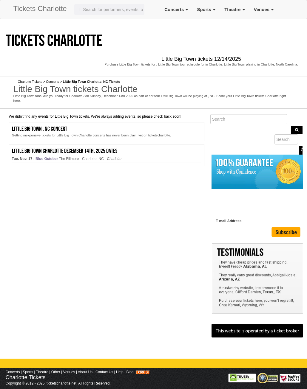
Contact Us (104, 372)
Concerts (176, 9)
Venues (264, 9)
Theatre (234, 9)
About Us (85, 372)
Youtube (159, 70)
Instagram (203, 70)
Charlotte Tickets (30, 81)
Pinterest (180, 70)
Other (55, 372)
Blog (130, 372)
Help (120, 372)
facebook (112, 70)
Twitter (136, 70)
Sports (206, 9)
